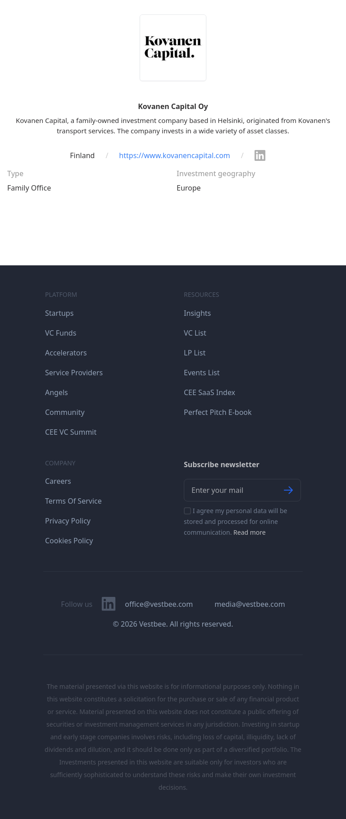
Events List (202, 373)
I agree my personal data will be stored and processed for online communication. (235, 521)
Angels (56, 392)
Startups (59, 313)
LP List (194, 353)
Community (65, 412)
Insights (197, 313)
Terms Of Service (73, 501)
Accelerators (66, 353)
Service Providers (74, 373)
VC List (195, 333)
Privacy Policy (68, 521)
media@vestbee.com (249, 604)
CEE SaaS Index (209, 392)
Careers (58, 481)
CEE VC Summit (70, 432)
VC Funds (60, 333)
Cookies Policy (69, 541)
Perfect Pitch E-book (218, 412)
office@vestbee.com (159, 604)
